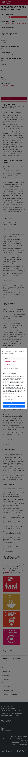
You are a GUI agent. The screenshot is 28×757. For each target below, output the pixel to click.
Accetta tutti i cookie (14, 406)
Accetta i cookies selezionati (14, 402)
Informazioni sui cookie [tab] (10, 361)
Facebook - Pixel (9, 399)
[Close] (25, 350)
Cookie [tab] (6, 358)
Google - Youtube (17, 396)
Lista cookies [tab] (7, 364)
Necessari (7, 396)
